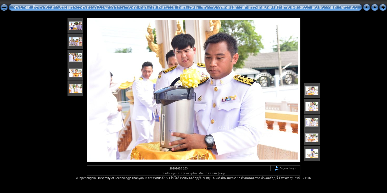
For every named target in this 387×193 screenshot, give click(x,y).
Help (222, 173)
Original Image (285, 168)
